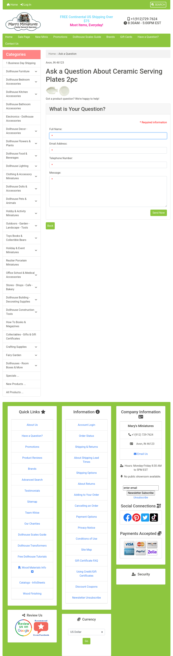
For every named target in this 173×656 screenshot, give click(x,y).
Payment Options (86, 516)
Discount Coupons (87, 586)
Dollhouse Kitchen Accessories (21, 94)
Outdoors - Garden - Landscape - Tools (21, 225)
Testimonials (32, 490)
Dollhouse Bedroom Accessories (21, 81)
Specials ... (12, 375)
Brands (110, 37)
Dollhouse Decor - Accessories (21, 131)
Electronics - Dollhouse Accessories (19, 118)
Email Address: (58, 143)
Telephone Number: (61, 158)
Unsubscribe (140, 497)
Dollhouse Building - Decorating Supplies (21, 299)
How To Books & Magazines (16, 324)
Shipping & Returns (86, 446)
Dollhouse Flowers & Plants (21, 143)
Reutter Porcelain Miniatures (16, 262)
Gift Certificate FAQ (86, 560)
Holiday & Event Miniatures (21, 250)
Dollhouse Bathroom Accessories (18, 106)
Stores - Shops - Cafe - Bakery (21, 287)
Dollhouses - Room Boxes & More (21, 365)
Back (50, 225)
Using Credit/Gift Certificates (87, 573)
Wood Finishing (32, 593)
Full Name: (55, 129)
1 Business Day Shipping (20, 63)
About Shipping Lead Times (86, 459)
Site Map (86, 549)
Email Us (141, 454)
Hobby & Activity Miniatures (21, 213)
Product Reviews (32, 457)
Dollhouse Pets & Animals (21, 201)
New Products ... (16, 384)
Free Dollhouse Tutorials (32, 556)
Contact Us (12, 43)
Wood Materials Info (32, 569)
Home (12, 4)
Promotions (60, 37)
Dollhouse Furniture (21, 71)
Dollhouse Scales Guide (87, 37)
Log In (25, 4)
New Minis (41, 37)
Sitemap (32, 501)
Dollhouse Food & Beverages (21, 155)
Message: (55, 172)
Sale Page (24, 37)
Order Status (86, 435)
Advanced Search (32, 479)
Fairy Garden (21, 355)
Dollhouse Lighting (21, 166)
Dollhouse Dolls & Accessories (21, 188)
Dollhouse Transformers (32, 545)
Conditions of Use (86, 538)
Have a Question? (148, 37)
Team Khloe (32, 512)
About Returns (86, 483)
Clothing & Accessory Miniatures (21, 176)
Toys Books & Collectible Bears (21, 238)
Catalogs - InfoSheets (32, 582)
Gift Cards (126, 37)
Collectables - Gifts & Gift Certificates (21, 336)
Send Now (159, 212)
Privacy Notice (86, 527)
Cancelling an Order (86, 505)
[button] (158, 4)
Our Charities (32, 523)
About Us (32, 424)
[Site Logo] (30, 21)
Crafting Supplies (21, 346)
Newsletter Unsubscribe (86, 597)
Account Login (86, 424)
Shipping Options (86, 472)
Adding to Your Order (86, 494)
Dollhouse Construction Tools (21, 312)
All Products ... (14, 392)
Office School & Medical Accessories (21, 275)
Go (86, 641)
